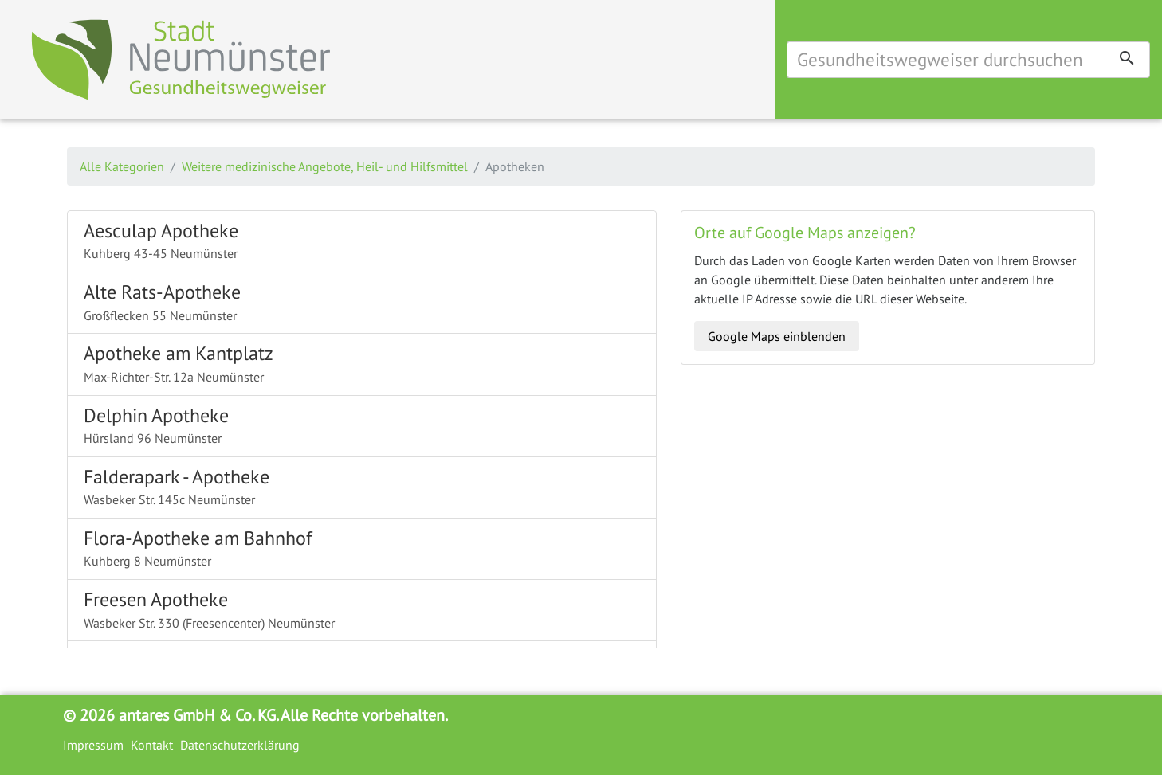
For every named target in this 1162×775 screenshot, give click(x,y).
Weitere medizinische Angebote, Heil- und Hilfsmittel (325, 166)
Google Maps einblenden (777, 336)
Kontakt (152, 745)
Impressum (93, 745)
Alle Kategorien (122, 166)
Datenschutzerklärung (240, 745)
